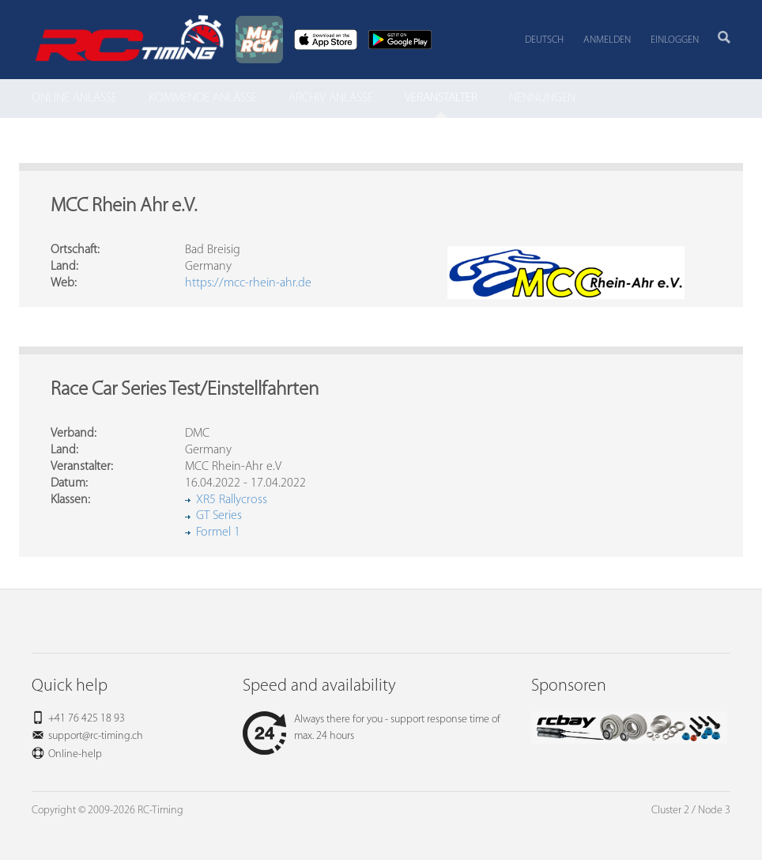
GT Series (219, 516)
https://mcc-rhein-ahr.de (248, 283)
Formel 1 (218, 532)
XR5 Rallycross (231, 500)
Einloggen (675, 40)
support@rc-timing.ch (95, 736)
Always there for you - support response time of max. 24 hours (371, 727)
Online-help (75, 754)
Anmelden (607, 40)
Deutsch (544, 40)
